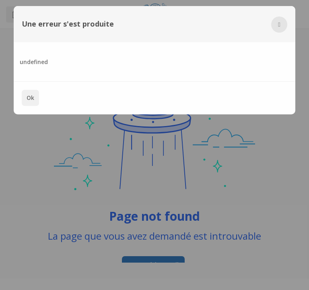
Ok (30, 98)
